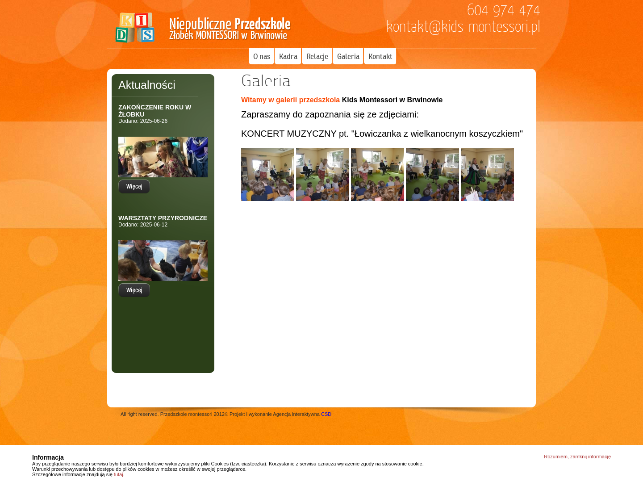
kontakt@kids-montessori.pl (463, 27)
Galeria (348, 56)
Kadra (288, 56)
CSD (326, 414)
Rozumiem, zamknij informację (577, 456)
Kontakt (380, 56)
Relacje (317, 56)
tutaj (118, 474)
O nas (261, 56)
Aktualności (146, 85)
